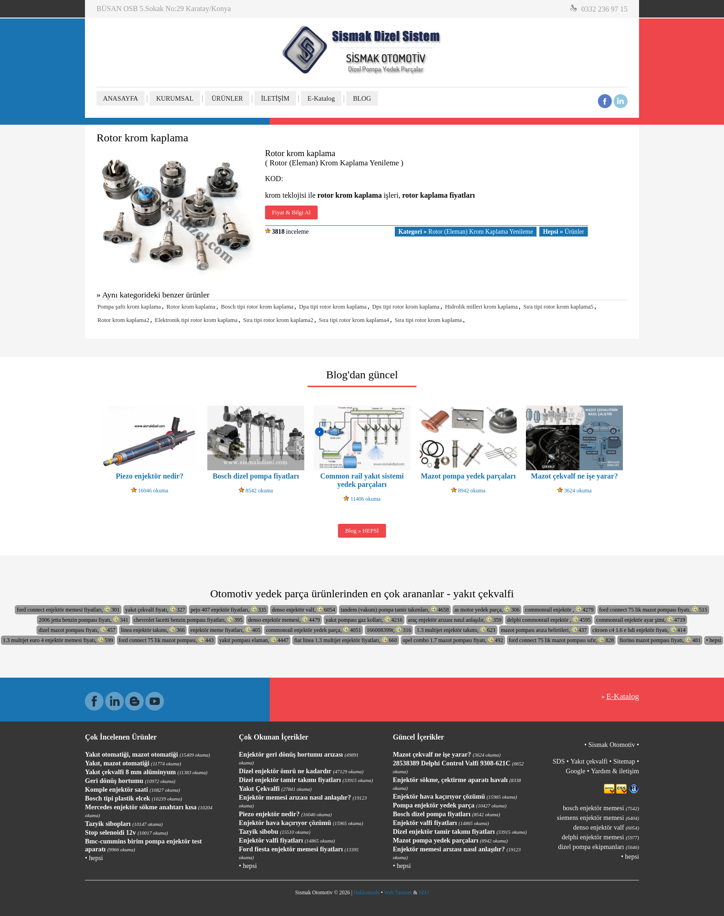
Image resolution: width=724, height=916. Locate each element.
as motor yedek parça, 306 (486, 609)
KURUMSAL (174, 98)
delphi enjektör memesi (600, 837)
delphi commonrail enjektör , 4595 (549, 619)
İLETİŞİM (275, 98)
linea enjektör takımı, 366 (153, 629)
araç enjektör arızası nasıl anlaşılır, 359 (454, 619)
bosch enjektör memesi (601, 808)
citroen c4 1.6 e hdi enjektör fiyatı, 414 (639, 629)
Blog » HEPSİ (362, 531)
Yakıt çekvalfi (588, 761)
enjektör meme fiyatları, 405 (225, 629)
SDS (559, 761)
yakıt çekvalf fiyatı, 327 (155, 609)
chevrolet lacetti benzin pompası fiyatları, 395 (188, 619)
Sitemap (624, 761)
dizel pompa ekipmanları (598, 846)
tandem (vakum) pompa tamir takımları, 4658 (395, 609)
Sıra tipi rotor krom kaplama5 (558, 306)
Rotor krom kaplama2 (123, 320)
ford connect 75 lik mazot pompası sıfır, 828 (561, 640)
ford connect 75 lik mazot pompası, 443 (166, 640)
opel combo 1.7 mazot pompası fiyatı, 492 (453, 640)
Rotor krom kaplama (191, 306)
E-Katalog (321, 98)
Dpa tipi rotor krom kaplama (333, 306)
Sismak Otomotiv (611, 744)
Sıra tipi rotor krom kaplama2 (278, 320)
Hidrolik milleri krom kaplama (481, 306)
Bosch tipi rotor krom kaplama (257, 306)
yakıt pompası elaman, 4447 (254, 640)
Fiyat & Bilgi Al (291, 212)
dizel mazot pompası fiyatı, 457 (76, 629)
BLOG (362, 98)
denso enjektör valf (606, 827)
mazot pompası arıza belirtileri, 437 (544, 629)
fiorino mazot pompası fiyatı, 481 (659, 640)
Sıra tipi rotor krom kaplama (428, 320)
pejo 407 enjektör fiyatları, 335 (228, 609)
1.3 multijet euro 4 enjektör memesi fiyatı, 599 (58, 640)
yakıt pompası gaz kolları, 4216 (364, 619)
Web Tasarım (398, 892)
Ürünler (563, 231)
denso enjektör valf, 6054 (303, 609)
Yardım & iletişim (615, 771)
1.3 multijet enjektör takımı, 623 (455, 629)
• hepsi (713, 640)
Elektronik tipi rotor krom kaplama (196, 320)
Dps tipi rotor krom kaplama (406, 306)
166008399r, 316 (389, 629)
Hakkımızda (367, 892)
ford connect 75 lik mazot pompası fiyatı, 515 (653, 609)
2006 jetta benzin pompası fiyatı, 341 (83, 619)
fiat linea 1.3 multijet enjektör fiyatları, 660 (345, 640)
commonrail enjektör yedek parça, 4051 (313, 629)
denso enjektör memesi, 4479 (284, 619)
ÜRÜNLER (227, 98)
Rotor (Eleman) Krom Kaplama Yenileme (465, 231)
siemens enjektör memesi (598, 817)
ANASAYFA (120, 98)
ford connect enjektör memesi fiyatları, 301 (68, 609)
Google (575, 771)
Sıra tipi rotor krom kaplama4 (354, 320)
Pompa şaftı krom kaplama (129, 306)
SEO (424, 892)
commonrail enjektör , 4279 (559, 609)
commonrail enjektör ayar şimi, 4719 (640, 619)
